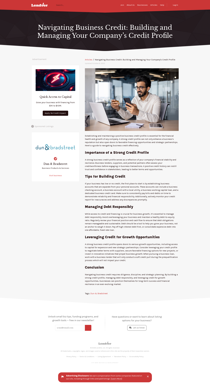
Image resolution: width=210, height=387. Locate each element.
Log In (175, 5)
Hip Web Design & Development (105, 362)
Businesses (142, 5)
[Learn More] (116, 379)
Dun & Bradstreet (99, 293)
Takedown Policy (120, 356)
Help (162, 5)
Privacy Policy (71, 356)
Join (122, 5)
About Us (131, 5)
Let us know (139, 327)
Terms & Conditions (87, 356)
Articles (153, 5)
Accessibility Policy (136, 356)
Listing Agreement (104, 356)
